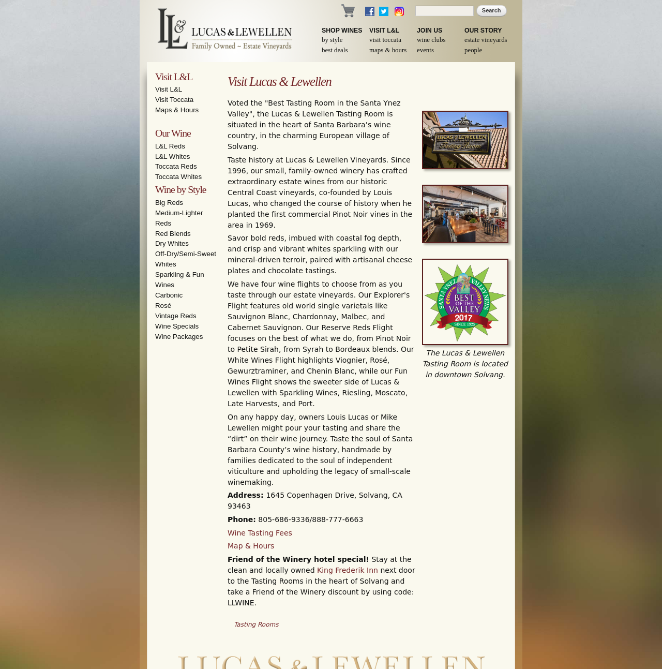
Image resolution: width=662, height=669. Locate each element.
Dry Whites (172, 243)
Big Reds (169, 202)
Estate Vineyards (485, 39)
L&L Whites (172, 156)
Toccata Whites (178, 177)
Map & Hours (251, 546)
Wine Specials (177, 326)
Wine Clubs (431, 39)
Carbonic (169, 295)
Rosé (163, 305)
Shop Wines (342, 30)
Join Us (429, 30)
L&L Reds (170, 146)
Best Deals (335, 50)
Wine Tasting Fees (260, 533)
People (473, 50)
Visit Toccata (385, 39)
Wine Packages (179, 336)
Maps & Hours (388, 50)
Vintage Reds (176, 316)
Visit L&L (384, 30)
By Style (332, 39)
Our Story (483, 30)
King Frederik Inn (347, 570)
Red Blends (173, 233)
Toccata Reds (176, 166)
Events (425, 50)
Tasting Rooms (256, 624)
